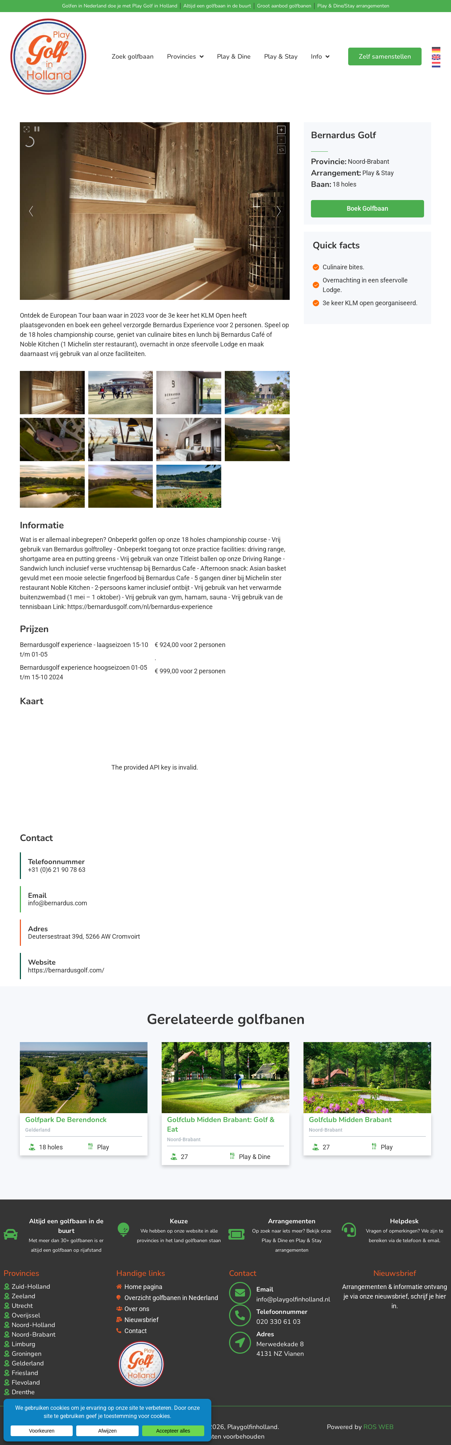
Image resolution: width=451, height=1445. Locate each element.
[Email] (240, 1293)
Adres (265, 1334)
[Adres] (240, 1343)
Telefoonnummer (281, 1311)
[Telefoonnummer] (240, 1315)
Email (264, 1289)
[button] (367, 204)
